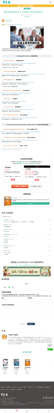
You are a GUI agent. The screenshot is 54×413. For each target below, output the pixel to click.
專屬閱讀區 (19, 163)
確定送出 (31, 323)
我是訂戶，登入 (36, 186)
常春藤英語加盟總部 (39, 389)
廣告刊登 (7, 391)
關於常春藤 (3, 389)
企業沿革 (19, 389)
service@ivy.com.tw (10, 403)
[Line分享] (9, 287)
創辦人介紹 (15, 389)
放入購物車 (30, 203)
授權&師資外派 (47, 389)
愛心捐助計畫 (8, 389)
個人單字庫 (25, 163)
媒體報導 (24, 389)
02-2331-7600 (9, 399)
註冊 (48, 410)
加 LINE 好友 (50, 349)
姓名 (3, 298)
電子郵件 (30, 298)
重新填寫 (22, 323)
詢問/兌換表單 (19, 391)
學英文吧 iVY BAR (31, 389)
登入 (38, 410)
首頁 (5, 410)
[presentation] (27, 318)
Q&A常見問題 (12, 391)
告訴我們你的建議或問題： (8, 305)
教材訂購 (2, 391)
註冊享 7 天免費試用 (19, 186)
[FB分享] (12, 287)
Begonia (51, 403)
